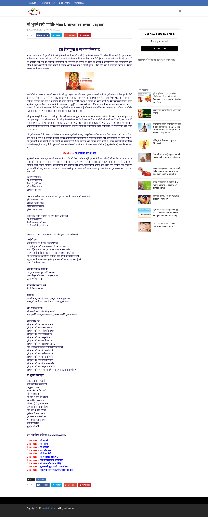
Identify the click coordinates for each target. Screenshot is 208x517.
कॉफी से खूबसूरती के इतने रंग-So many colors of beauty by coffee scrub (165, 185)
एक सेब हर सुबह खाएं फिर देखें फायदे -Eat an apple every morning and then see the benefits (167, 171)
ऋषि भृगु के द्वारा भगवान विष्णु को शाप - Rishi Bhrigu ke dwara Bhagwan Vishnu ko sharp (165, 213)
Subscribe (159, 48)
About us (33, 3)
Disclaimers (64, 3)
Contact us (79, 3)
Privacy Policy (48, 3)
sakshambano (50, 508)
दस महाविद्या (41, 479)
